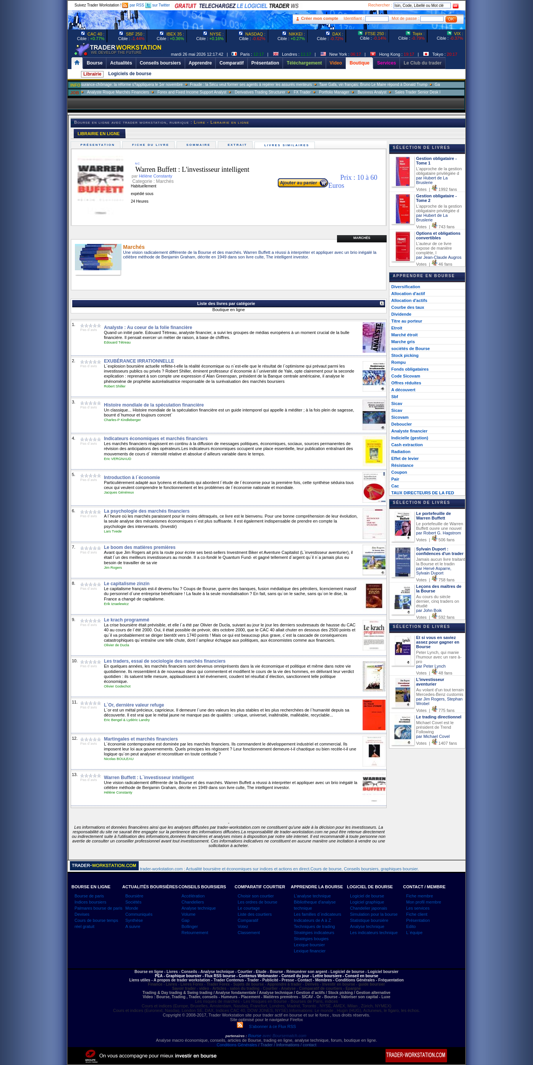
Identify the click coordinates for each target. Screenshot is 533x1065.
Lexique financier (310, 951)
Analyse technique (198, 908)
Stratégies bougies (311, 938)
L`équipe (414, 932)
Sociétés (133, 902)
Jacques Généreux (119, 492)
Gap (185, 920)
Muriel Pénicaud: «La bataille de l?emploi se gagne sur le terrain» (96, 84)
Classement (249, 932)
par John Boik (429, 610)
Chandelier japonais (368, 908)
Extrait (238, 145)
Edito (411, 926)
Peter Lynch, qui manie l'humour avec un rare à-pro (439, 657)
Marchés (361, 238)
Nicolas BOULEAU (119, 759)
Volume (188, 914)
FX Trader (384, 92)
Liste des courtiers (255, 914)
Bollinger (189, 926)
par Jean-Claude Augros (439, 257)
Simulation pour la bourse (374, 914)
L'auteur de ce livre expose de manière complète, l (434, 248)
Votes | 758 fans (435, 580)
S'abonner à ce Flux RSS (266, 1026)
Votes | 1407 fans (436, 743)
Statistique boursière (369, 920)
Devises (82, 914)
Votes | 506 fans (435, 539)
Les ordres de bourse (257, 902)
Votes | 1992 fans (436, 189)
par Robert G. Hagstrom (438, 533)
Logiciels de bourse (129, 73)
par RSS (133, 5)
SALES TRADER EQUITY (101, 92)
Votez (243, 926)
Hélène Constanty (118, 792)
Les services (417, 908)
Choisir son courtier (256, 896)
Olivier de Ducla (116, 645)
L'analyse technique (312, 896)
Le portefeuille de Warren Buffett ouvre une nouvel (439, 526)
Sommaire (199, 145)
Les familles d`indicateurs (317, 914)
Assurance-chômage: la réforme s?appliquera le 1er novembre (212, 84)
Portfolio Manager (417, 92)
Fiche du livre (151, 145)
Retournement (194, 932)
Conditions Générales (237, 1044)
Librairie (92, 74)
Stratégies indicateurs (314, 932)
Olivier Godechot (117, 686)
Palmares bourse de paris (98, 908)
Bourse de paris (89, 896)
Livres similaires (287, 145)
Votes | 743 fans (435, 226)
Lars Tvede (113, 531)
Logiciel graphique (367, 902)
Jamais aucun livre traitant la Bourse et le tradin (440, 561)
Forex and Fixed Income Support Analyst (274, 92)
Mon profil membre (423, 902)
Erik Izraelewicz (116, 604)
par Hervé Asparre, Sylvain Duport (433, 570)
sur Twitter (157, 5)
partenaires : (236, 1036)
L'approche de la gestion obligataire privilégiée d (439, 171)
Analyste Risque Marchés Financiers (201, 92)
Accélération (193, 896)
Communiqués (138, 914)
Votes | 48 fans (434, 673)
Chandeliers (192, 902)
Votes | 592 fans (435, 617)
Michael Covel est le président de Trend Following (435, 727)
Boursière (134, 896)
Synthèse (134, 920)
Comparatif (248, 920)
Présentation (98, 145)
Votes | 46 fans (434, 264)
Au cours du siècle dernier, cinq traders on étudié (437, 601)
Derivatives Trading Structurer (343, 92)
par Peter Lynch (431, 666)
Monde (131, 908)
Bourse (255, 1035)
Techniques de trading (314, 926)
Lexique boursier (309, 944)
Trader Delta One (147, 92)
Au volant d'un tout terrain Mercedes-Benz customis (440, 692)
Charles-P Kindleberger (122, 420)
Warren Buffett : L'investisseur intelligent (186, 169)
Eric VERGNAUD (117, 459)
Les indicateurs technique (374, 932)
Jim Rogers (113, 568)
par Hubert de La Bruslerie (432, 180)
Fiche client (417, 914)
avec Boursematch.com (284, 1035)
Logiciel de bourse (367, 896)
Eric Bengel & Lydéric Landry (127, 720)
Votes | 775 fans (435, 710)
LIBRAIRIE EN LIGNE (99, 133)
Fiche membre (419, 896)
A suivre (132, 926)
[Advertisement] (506, 152)
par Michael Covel (433, 736)
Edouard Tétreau (117, 342)
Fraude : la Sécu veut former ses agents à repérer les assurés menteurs (334, 84)
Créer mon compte (319, 18)
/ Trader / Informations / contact (286, 1044)
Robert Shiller (115, 386)
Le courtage (249, 908)
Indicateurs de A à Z (312, 920)
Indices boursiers (90, 902)
